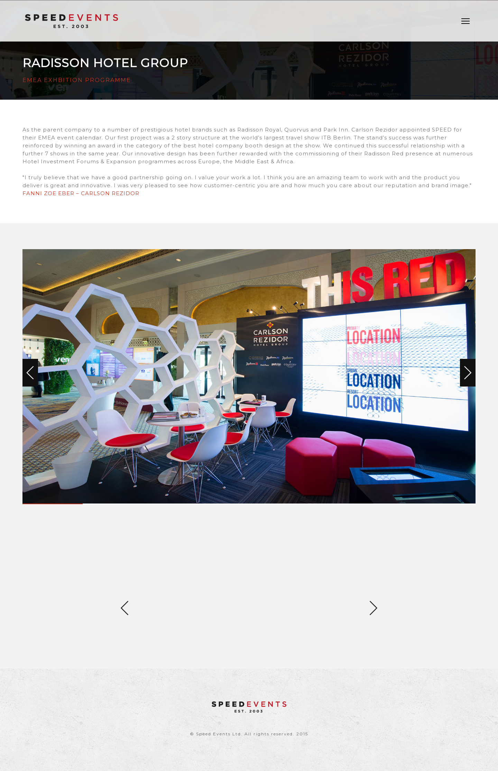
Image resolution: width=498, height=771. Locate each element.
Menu (467, 17)
